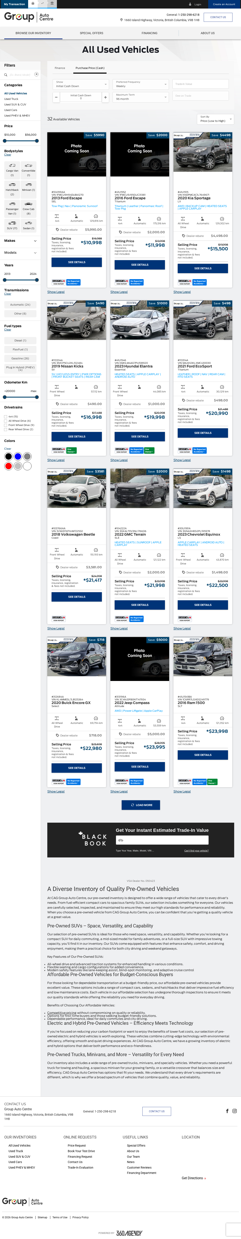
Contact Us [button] (218, 17)
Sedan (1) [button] (28, 228)
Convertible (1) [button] (28, 173)
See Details (76, 262)
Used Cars (10, 110)
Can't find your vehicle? (196, 850)
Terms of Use (60, 1217)
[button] (14, 4)
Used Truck (11, 99)
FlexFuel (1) (20, 349)
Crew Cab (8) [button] (28, 211)
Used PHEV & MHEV (17, 115)
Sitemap (43, 1217)
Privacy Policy (80, 1217)
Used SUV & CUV (15, 104)
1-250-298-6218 (188, 14)
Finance (60, 68)
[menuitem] (33, 33)
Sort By (205, 117)
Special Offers (91, 33)
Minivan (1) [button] (28, 190)
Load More (141, 805)
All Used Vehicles (15, 93)
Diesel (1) (20, 340)
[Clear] (36, 74)
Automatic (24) (20, 304)
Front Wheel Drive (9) (21, 425)
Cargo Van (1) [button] (12, 173)
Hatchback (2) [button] (12, 192)
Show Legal (56, 292)
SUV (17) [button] (12, 228)
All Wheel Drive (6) (20, 421)
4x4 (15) (13, 416)
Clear (7, 154)
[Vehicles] (162, 840)
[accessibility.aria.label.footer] (130, 1233)
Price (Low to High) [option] (213, 121)
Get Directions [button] (192, 1178)
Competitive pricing (61, 1013)
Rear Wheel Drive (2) (21, 429)
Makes (20, 240)
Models (20, 252)
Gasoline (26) (20, 358)
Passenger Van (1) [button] (12, 211)
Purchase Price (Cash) (90, 68)
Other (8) (20, 313)
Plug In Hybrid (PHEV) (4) (20, 368)
